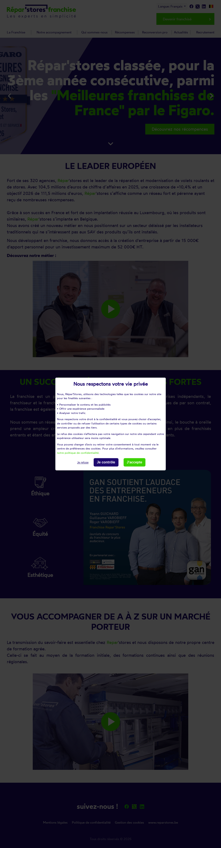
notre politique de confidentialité (78, 452)
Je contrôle (106, 462)
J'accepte (134, 462)
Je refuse (82, 462)
